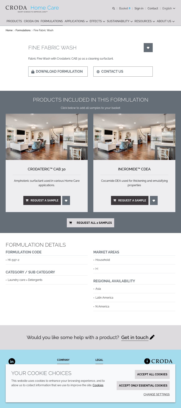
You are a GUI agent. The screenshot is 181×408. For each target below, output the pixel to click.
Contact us (109, 71)
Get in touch (134, 337)
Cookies (98, 385)
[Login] (148, 47)
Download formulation (57, 71)
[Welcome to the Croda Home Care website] (33, 7)
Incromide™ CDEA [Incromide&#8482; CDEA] (134, 169)
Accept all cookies (152, 374)
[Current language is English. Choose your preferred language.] (168, 8)
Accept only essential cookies (143, 385)
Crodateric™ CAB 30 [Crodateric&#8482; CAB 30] (47, 169)
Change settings (157, 394)
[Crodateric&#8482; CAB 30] (47, 137)
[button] (14, 21)
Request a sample (42, 200)
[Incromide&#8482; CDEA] (134, 137)
